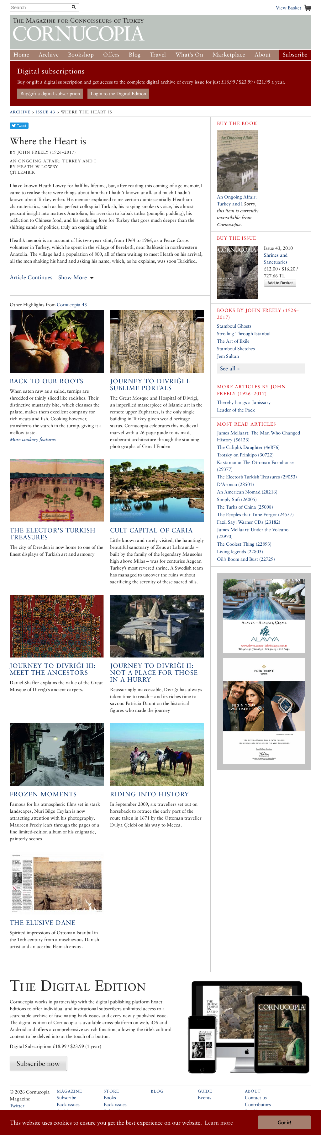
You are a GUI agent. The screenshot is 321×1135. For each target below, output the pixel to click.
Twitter (17, 1105)
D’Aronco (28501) (235, 484)
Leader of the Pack (236, 409)
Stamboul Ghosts (234, 326)
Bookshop (81, 54)
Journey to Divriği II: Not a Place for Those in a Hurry (154, 672)
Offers (111, 54)
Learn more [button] (219, 1122)
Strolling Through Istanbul (244, 333)
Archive (49, 54)
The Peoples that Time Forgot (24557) (255, 514)
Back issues (68, 1104)
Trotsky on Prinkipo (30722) (245, 454)
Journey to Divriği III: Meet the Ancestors (53, 669)
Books (110, 1097)
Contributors (258, 1104)
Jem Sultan (228, 356)
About (263, 54)
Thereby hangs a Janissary (244, 402)
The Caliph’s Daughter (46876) (248, 447)
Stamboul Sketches (236, 348)
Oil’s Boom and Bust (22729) (246, 559)
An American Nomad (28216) (247, 491)
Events (204, 1097)
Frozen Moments (43, 794)
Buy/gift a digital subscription (50, 93)
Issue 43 (45, 112)
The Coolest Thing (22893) (244, 544)
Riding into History (149, 794)
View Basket (288, 7)
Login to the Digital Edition (118, 93)
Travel (158, 54)
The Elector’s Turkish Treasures (53, 534)
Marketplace (229, 54)
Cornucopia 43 (72, 304)
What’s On (189, 54)
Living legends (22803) (240, 551)
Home (21, 54)
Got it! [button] (284, 1123)
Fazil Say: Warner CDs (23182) (248, 522)
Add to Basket (280, 283)
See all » (230, 368)
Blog (134, 54)
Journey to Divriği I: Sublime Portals (150, 384)
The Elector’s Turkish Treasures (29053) (257, 476)
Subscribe (295, 54)
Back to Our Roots (46, 381)
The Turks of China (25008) (245, 507)
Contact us (256, 1097)
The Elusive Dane (43, 922)
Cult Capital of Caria (151, 530)
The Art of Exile (233, 341)
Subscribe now (38, 1063)
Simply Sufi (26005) (237, 499)
